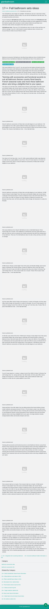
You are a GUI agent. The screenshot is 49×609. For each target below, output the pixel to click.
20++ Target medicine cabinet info (10, 590)
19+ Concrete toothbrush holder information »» (35, 555)
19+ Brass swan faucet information (10, 593)
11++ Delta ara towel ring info (9, 587)
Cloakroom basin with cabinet (23, 62)
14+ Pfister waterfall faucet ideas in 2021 (11, 579)
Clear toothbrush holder (38, 62)
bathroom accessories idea (8, 564)
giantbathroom (7, 2)
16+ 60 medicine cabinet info (9, 599)
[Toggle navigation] (46, 1)
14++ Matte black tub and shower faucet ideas (13, 596)
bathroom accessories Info (8, 567)
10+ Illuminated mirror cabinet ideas (10, 582)
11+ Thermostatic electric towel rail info (11, 584)
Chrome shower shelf (8, 64)
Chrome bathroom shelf (9, 62)
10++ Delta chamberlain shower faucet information (14, 573)
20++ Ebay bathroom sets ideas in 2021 (11, 576)
